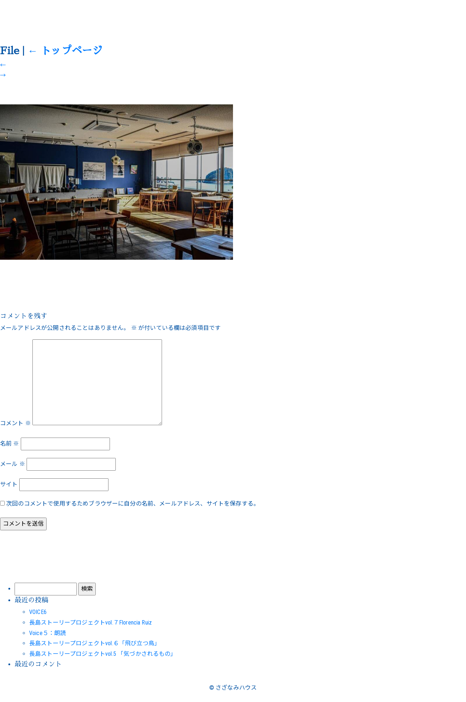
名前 (9, 443)
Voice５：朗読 (47, 633)
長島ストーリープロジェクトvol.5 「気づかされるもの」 (103, 653)
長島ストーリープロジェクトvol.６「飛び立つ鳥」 (94, 643)
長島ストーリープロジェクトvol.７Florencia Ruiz (90, 622)
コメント (15, 423)
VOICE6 (38, 612)
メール (12, 463)
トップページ (64, 51)
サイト (8, 484)
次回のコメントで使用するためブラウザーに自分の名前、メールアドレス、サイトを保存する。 (132, 503)
